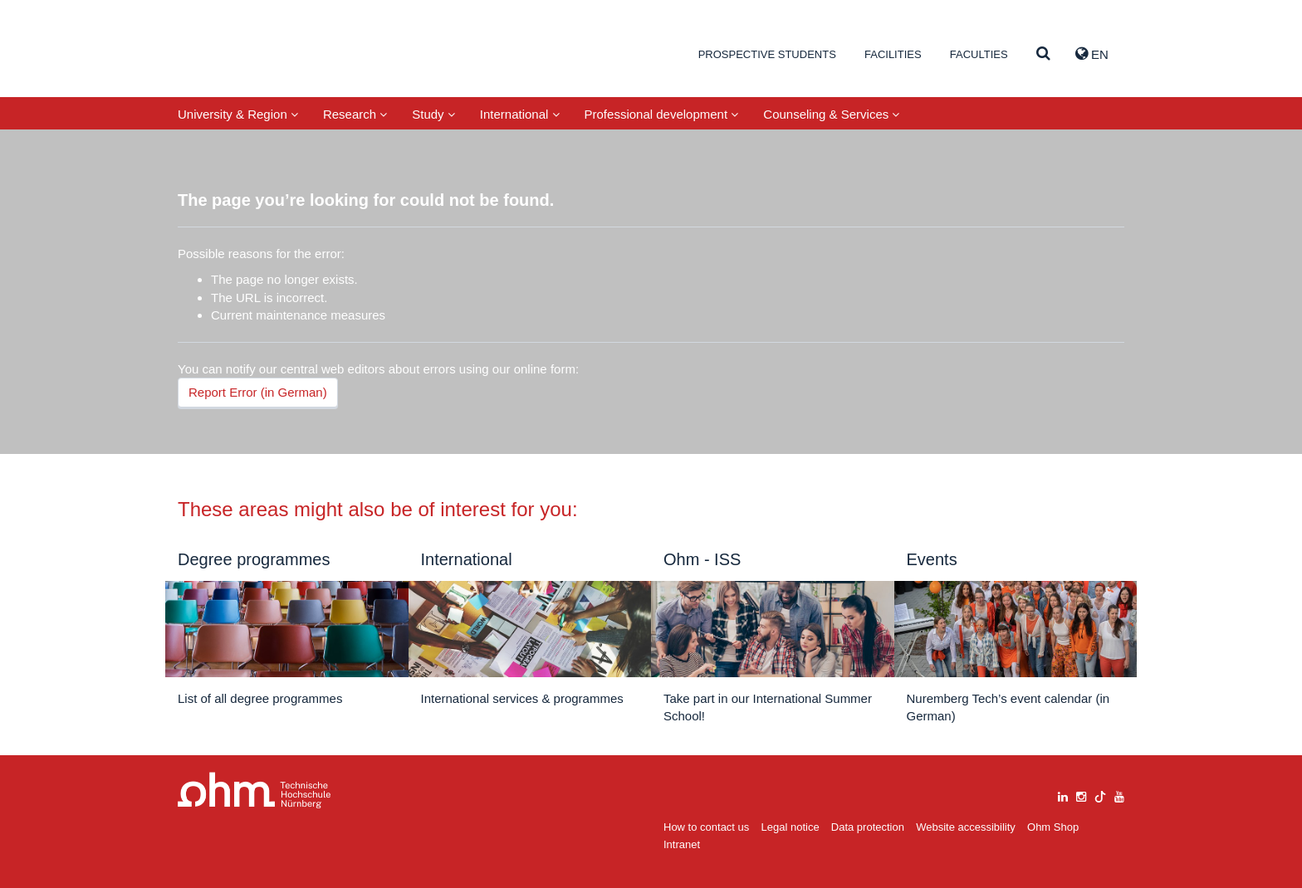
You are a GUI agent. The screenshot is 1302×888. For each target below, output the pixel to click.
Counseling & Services (831, 114)
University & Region (238, 114)
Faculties (979, 54)
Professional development (662, 114)
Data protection (867, 827)
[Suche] (1043, 54)
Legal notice (790, 827)
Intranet (681, 844)
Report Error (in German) (257, 392)
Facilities (893, 54)
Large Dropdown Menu (254, 790)
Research (355, 114)
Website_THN (257, 52)
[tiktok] (1100, 794)
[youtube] (1119, 794)
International (520, 114)
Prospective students (767, 54)
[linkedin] (1063, 794)
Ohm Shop (1053, 827)
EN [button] (1092, 53)
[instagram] (1081, 794)
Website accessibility (966, 827)
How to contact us (706, 827)
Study (433, 114)
